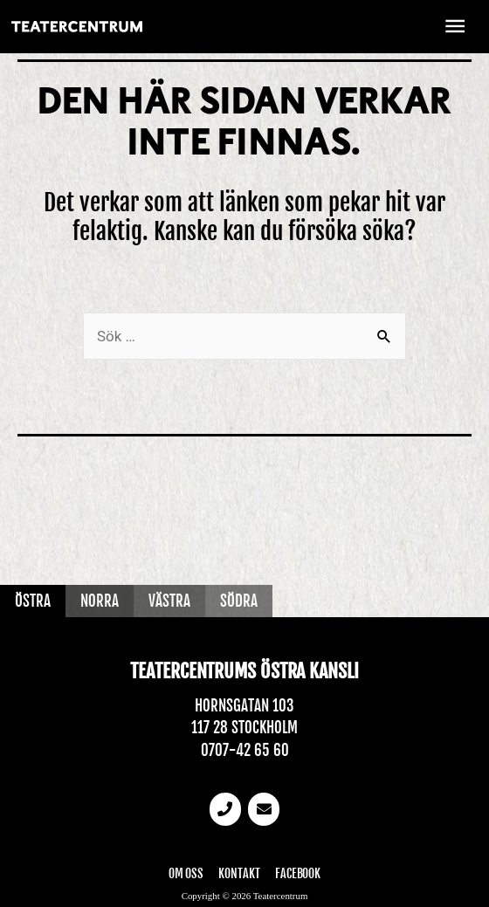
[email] (263, 809)
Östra (33, 601)
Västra (169, 601)
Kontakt (239, 873)
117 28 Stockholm (244, 727)
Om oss (186, 873)
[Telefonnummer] (225, 809)
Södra (239, 601)
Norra (99, 601)
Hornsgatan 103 (244, 706)
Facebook (297, 873)
